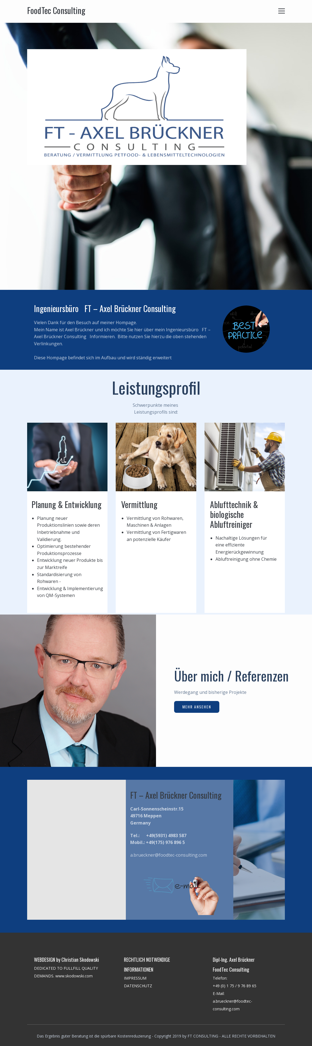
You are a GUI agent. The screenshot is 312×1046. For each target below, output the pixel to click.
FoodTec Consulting (56, 10)
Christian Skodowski (80, 959)
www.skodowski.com (74, 975)
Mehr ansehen (196, 707)
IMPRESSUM (135, 978)
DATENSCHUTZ (138, 985)
